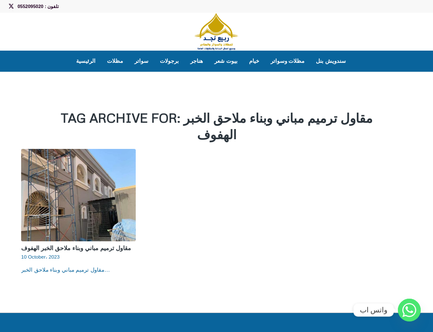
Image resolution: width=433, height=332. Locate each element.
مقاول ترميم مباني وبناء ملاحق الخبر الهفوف (76, 247)
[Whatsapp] (409, 310)
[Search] (356, 61)
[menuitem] (86, 61)
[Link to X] (11, 6)
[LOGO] (216, 32)
